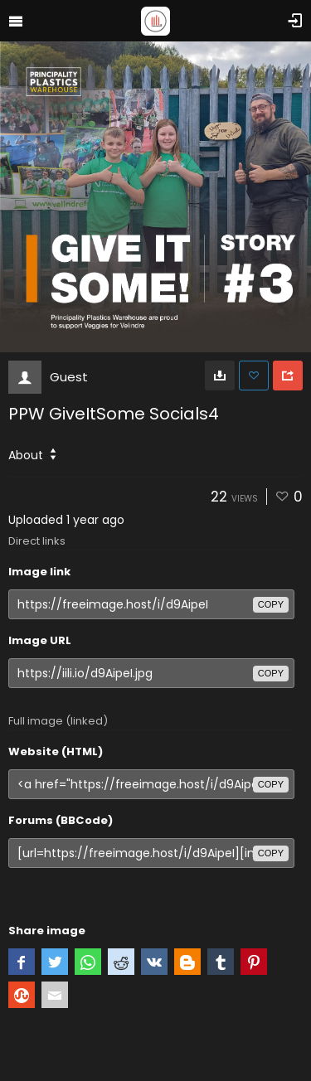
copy (271, 604)
